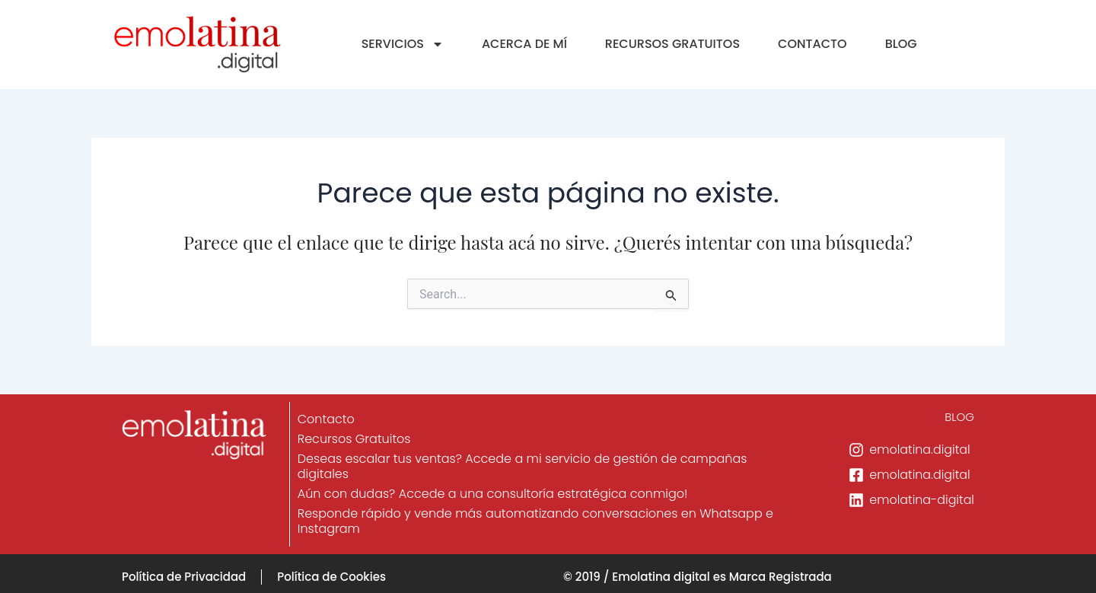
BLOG (901, 44)
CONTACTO (812, 44)
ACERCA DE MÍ (524, 44)
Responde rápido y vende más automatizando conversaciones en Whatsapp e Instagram (536, 521)
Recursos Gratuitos (355, 439)
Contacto (326, 419)
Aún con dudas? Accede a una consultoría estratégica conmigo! (493, 493)
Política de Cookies (331, 577)
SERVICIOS (403, 44)
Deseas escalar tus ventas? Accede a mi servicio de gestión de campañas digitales (523, 466)
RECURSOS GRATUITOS (672, 44)
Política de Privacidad (184, 577)
